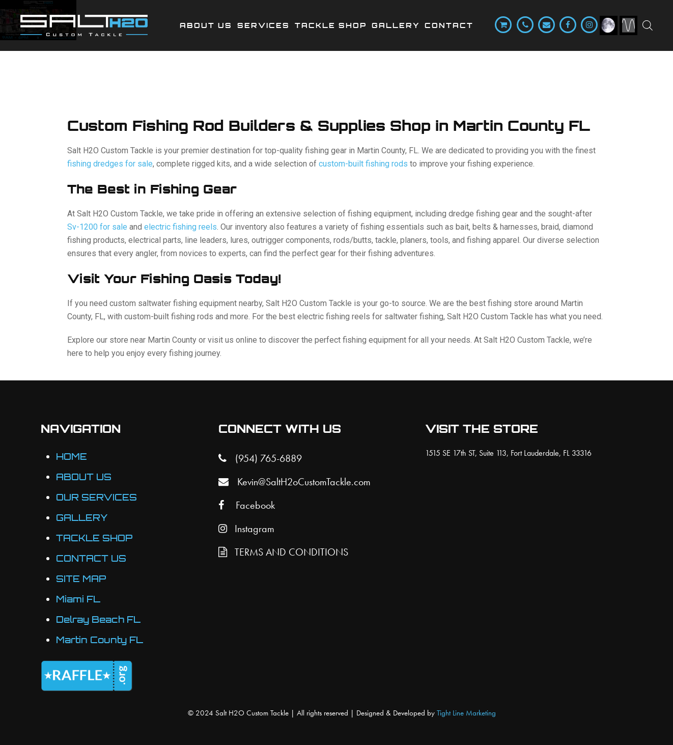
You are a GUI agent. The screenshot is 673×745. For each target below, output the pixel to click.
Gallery (395, 25)
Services (263, 25)
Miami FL (78, 599)
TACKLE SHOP (94, 538)
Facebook (246, 505)
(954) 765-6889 (260, 458)
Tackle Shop (331, 25)
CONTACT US (91, 558)
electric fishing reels (180, 227)
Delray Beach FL (98, 619)
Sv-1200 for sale (97, 227)
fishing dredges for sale (110, 164)
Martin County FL (99, 640)
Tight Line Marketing (466, 713)
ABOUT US (83, 477)
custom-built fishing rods (363, 164)
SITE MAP (81, 579)
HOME (71, 456)
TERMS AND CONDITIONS (283, 552)
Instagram (246, 528)
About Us (206, 25)
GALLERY (82, 517)
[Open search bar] (647, 25)
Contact (449, 25)
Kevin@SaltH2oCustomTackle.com (294, 481)
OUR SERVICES (96, 497)
